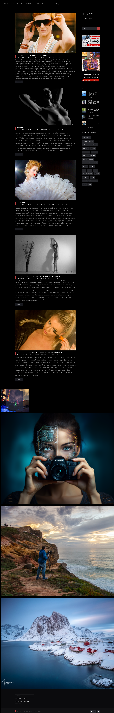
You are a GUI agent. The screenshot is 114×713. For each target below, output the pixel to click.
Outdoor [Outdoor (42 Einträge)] (95, 170)
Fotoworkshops (29, 3)
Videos (37, 3)
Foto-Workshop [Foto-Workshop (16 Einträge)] (86, 152)
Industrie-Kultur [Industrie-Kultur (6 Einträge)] (91, 155)
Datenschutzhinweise (21, 698)
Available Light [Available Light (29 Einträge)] (86, 144)
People (44, 57)
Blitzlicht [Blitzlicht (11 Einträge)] (94, 144)
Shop (42, 3)
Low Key (20, 127)
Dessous (44, 204)
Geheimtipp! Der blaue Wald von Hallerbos (93, 110)
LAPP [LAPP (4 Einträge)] (95, 162)
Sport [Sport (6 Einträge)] (92, 177)
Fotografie (11, 3)
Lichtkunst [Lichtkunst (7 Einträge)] (85, 166)
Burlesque (21, 202)
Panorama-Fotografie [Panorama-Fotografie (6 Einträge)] (87, 173)
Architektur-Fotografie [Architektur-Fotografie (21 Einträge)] (88, 141)
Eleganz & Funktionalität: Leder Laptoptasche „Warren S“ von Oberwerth (94, 102)
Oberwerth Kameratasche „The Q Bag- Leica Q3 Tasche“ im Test (94, 124)
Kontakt (17, 693)
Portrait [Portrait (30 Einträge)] (97, 173)
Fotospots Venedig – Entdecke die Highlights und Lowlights (93, 94)
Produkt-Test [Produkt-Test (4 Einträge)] (85, 177)
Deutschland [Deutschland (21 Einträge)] (85, 148)
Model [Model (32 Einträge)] (84, 170)
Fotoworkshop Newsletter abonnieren (22, 702)
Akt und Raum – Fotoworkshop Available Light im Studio (40, 276)
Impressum (18, 695)
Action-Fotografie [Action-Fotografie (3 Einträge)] (86, 137)
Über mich (19, 3)
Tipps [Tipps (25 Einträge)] (90, 184)
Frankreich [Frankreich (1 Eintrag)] (94, 152)
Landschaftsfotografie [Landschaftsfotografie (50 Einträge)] (88, 159)
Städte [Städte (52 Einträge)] (84, 184)
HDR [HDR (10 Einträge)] (84, 155)
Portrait (48, 57)
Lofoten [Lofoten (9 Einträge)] (91, 166)
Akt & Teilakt (38, 57)
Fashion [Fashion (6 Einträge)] (93, 148)
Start (4, 3)
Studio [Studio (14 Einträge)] (95, 180)
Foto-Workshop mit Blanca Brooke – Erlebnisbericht (39, 353)
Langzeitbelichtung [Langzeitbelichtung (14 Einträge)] (87, 162)
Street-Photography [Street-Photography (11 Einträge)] (87, 180)
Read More (19, 81)
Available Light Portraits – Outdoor (32, 55)
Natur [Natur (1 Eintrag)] (89, 170)
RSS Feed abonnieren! (87, 18)
